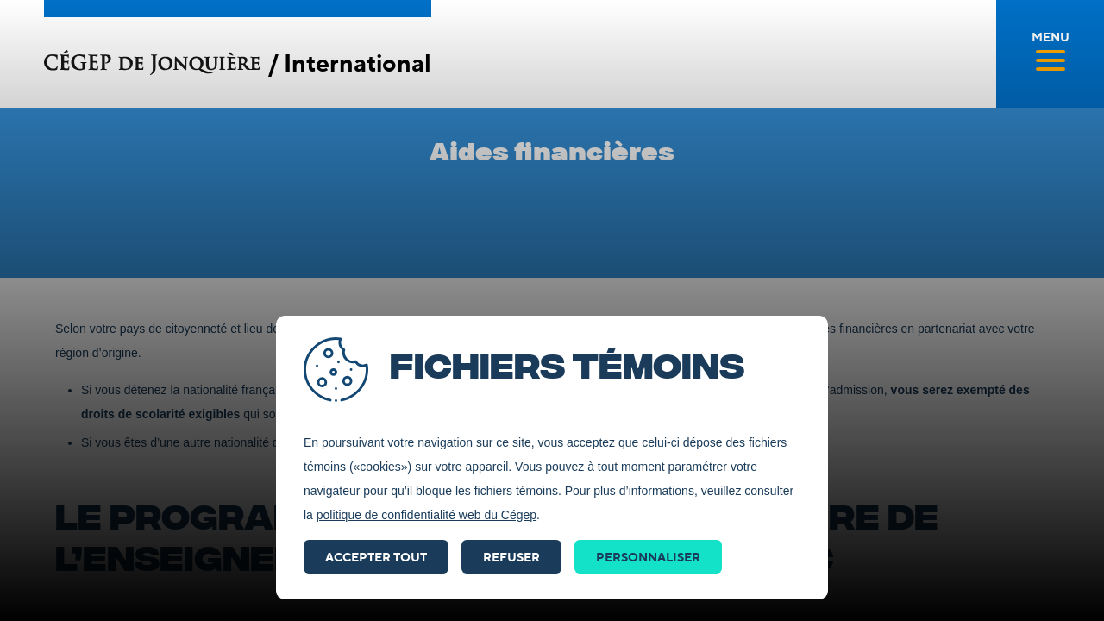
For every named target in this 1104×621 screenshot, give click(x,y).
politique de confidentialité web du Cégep (426, 515)
